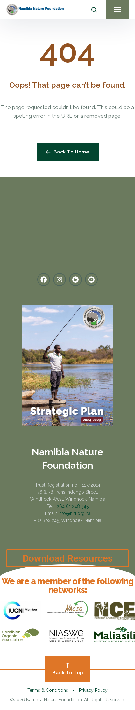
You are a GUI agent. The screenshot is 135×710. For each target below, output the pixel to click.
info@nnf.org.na (74, 513)
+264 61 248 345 (72, 506)
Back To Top (67, 669)
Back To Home (67, 152)
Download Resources (68, 564)
